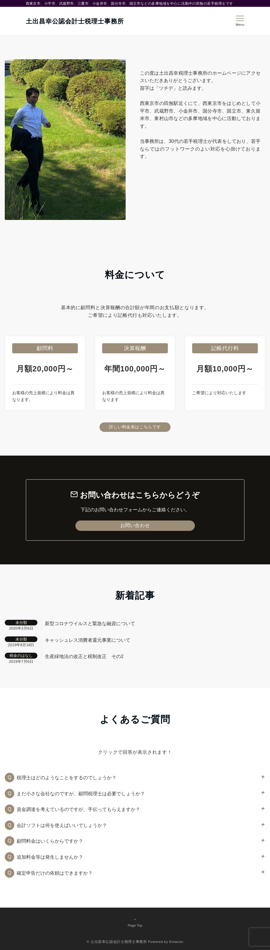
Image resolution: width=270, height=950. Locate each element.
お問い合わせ (135, 525)
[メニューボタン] (240, 21)
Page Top (135, 922)
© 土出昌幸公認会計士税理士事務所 (117, 941)
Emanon (176, 941)
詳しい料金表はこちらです (135, 426)
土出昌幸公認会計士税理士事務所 (75, 21)
